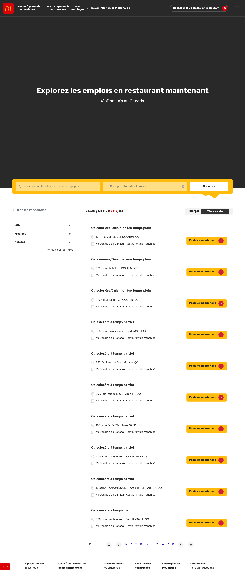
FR (7, 567)
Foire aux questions (202, 568)
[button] (183, 186)
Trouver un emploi (113, 564)
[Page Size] (90, 544)
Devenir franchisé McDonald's (110, 8)
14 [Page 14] (152, 544)
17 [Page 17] (168, 544)
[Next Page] (181, 544)
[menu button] (236, 8)
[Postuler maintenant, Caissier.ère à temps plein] (206, 523)
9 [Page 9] (126, 544)
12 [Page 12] (141, 544)
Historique (31, 568)
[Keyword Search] (58, 186)
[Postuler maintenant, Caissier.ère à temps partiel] (206, 335)
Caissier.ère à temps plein (111, 510)
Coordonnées (198, 564)
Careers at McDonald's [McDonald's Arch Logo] (8, 8)
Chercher (209, 186)
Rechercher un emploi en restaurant (200, 8)
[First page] (109, 544)
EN (3, 567)
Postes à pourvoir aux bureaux (58, 8)
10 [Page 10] (131, 544)
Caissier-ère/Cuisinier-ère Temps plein (121, 228)
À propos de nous (35, 564)
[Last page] (191, 544)
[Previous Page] (119, 544)
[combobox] (145, 186)
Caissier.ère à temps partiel (112, 322)
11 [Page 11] (136, 544)
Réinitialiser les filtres (60, 250)
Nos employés (80, 8)
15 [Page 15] (157, 544)
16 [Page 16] (162, 544)
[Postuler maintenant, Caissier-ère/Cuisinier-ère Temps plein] (206, 241)
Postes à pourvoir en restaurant (31, 8)
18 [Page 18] (173, 544)
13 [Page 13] (146, 544)
